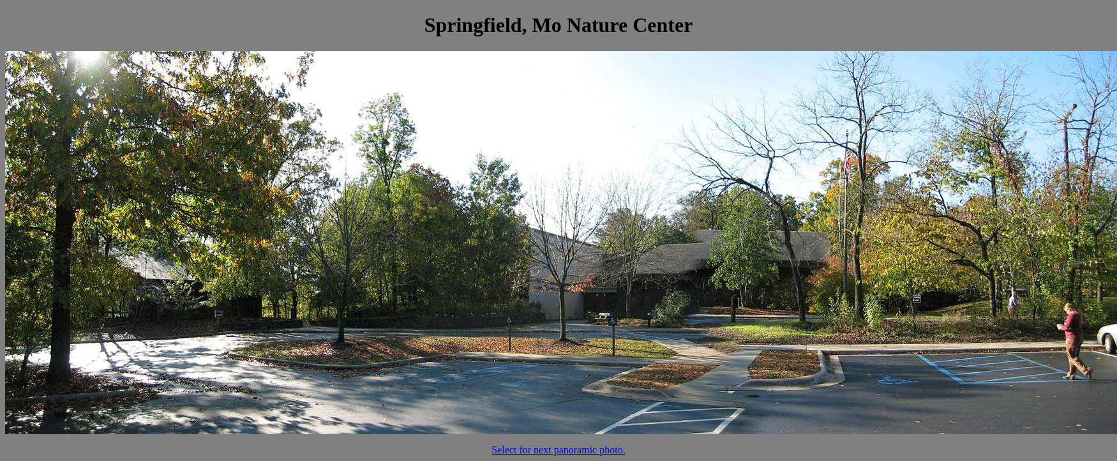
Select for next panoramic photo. (558, 449)
